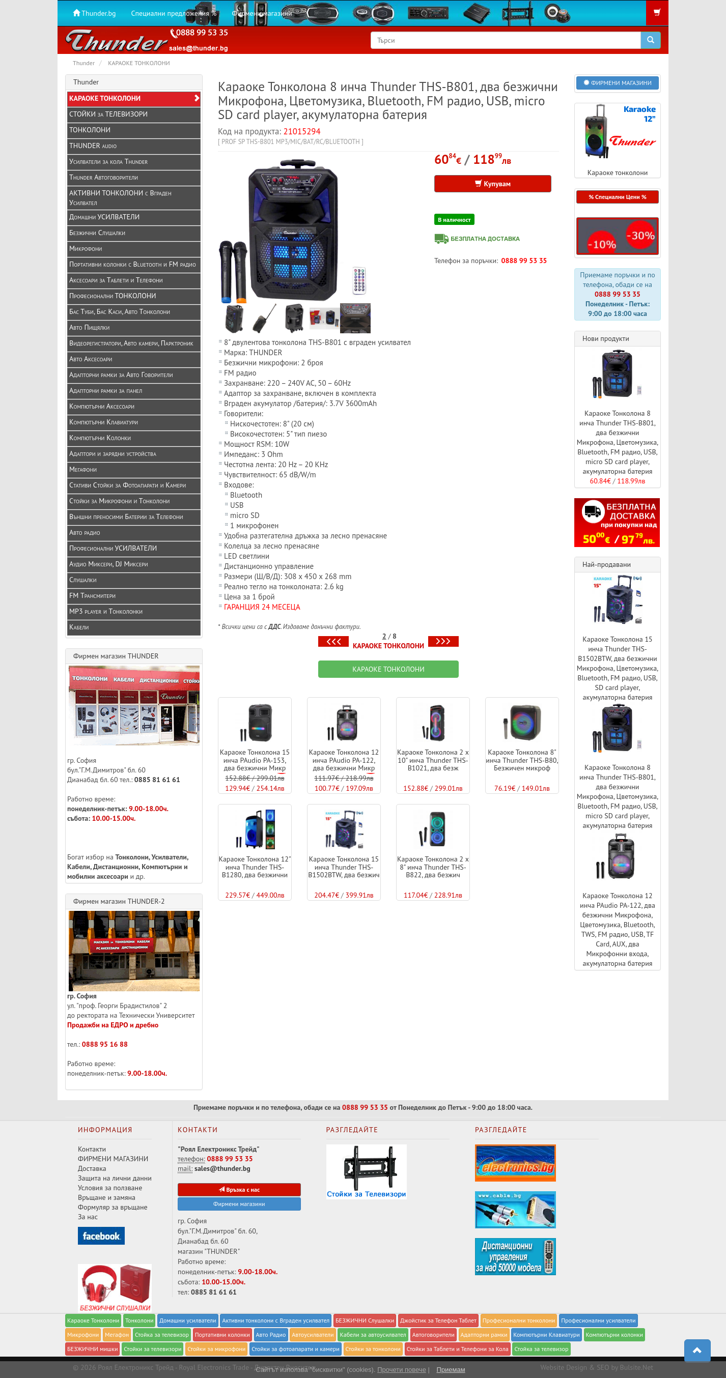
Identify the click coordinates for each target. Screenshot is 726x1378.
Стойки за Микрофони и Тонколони (119, 500)
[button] (617, 236)
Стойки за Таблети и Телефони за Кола (458, 1349)
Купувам (493, 183)
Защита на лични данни (115, 1178)
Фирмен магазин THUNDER (116, 656)
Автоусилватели (312, 1334)
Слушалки (82, 579)
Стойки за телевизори (152, 1349)
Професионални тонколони (519, 1320)
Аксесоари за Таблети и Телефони (116, 279)
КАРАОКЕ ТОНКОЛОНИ (388, 645)
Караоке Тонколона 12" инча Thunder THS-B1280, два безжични (254, 866)
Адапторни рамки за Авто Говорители (121, 374)
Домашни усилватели (187, 1320)
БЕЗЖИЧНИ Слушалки (365, 1320)
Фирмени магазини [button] (239, 1204)
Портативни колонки (222, 1334)
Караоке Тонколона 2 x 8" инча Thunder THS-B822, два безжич (433, 866)
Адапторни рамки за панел (105, 390)
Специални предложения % (174, 13)
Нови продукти (605, 338)
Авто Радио (271, 1334)
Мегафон (117, 1334)
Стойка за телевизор (162, 1334)
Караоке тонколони (617, 140)
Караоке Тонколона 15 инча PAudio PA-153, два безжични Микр (255, 760)
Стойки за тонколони (373, 1349)
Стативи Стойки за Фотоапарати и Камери (127, 485)
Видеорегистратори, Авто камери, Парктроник (131, 343)
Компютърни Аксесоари (101, 406)
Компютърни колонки (614, 1334)
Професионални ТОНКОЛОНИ (112, 295)
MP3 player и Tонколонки (106, 611)
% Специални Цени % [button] (618, 196)
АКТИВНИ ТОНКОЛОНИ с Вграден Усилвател (120, 197)
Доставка (92, 1168)
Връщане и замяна (106, 1197)
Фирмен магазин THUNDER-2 (119, 901)
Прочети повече (401, 1369)
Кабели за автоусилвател (373, 1334)
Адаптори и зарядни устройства (112, 453)
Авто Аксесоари (90, 358)
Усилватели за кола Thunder (108, 161)
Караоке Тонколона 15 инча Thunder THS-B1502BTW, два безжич (343, 866)
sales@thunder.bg (222, 1168)
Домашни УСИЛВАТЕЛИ (104, 216)
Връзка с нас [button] (239, 1189)
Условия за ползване (110, 1187)
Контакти (92, 1149)
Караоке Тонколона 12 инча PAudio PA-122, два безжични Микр (344, 760)
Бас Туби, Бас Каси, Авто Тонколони (119, 311)
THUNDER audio (93, 145)
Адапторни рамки (484, 1334)
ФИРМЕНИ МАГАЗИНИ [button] (617, 83)
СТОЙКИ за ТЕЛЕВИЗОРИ (108, 114)
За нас (88, 1216)
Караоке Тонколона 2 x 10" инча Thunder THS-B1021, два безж (433, 760)
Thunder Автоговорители (103, 177)
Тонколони (139, 1320)
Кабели (79, 626)
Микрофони (85, 248)
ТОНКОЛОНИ (89, 129)
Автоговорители (433, 1334)
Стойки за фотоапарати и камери (296, 1349)
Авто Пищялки (89, 327)
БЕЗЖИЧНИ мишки (92, 1349)
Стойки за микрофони (216, 1349)
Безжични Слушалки (97, 232)
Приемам (450, 1369)
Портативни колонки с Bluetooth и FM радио (132, 264)
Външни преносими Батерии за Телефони (126, 516)
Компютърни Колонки (100, 437)
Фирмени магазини (262, 13)
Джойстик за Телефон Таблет (438, 1320)
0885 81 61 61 (157, 779)
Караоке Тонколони (93, 1320)
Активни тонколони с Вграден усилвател (275, 1320)
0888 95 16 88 (105, 1044)
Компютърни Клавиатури (103, 421)
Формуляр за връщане (113, 1207)
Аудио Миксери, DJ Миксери (108, 563)
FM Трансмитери (92, 595)
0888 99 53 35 (524, 260)
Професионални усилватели (598, 1320)
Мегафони (83, 469)
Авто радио (84, 532)
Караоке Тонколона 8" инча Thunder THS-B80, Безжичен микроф (522, 760)
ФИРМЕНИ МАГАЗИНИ (113, 1158)
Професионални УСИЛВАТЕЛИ (113, 548)
